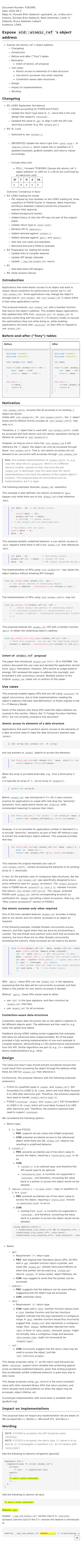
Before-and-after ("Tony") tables (30, 56)
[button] (77, 1537)
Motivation (17, 60)
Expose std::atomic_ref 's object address (30, 44)
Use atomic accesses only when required (39, 75)
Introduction (18, 52)
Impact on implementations (26, 87)
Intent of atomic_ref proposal (32, 63)
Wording (16, 91)
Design (15, 83)
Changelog (17, 48)
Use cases (17, 67)
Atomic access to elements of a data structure (42, 71)
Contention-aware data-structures (35, 79)
